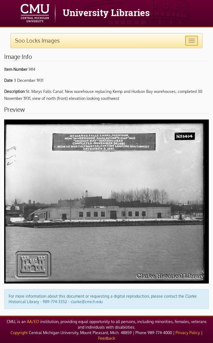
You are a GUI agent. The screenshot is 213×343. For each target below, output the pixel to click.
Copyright (19, 332)
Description (14, 91)
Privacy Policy (188, 332)
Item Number (15, 69)
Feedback (106, 338)
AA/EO (33, 321)
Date (8, 80)
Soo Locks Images (37, 40)
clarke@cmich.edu (87, 301)
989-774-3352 (55, 301)
